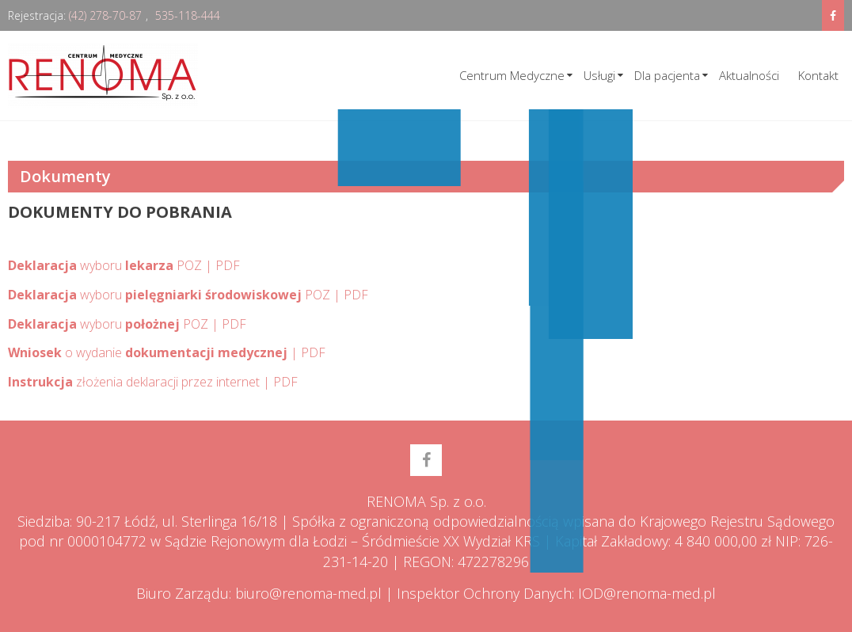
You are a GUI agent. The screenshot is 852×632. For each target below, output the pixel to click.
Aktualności (749, 75)
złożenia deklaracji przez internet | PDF (153, 381)
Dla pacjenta (667, 75)
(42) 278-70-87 (105, 15)
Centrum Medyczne (512, 75)
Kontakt (818, 75)
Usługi (599, 75)
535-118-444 (187, 15)
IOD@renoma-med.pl (647, 593)
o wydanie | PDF (166, 352)
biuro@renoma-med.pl (308, 593)
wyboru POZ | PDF (124, 265)
